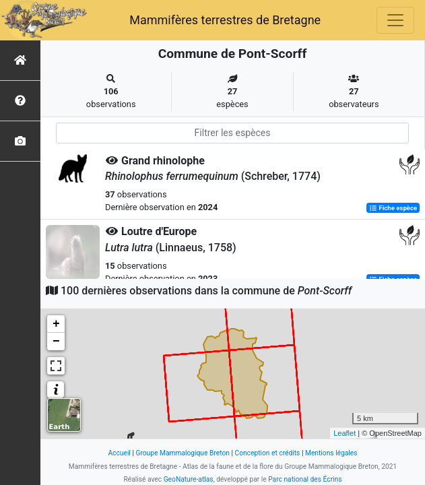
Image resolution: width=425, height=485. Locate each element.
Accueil (119, 453)
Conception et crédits (267, 453)
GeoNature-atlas (189, 479)
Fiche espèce (393, 208)
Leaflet (344, 433)
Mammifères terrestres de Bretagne (225, 20)
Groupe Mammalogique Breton (182, 453)
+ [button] (56, 324)
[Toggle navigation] (395, 20)
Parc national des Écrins (304, 479)
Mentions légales (331, 453)
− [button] (56, 341)
